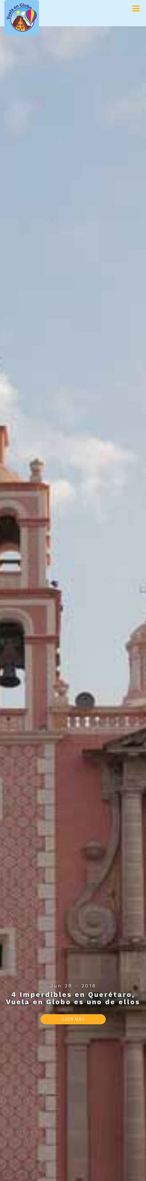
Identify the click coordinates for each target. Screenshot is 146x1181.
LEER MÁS (73, 1019)
